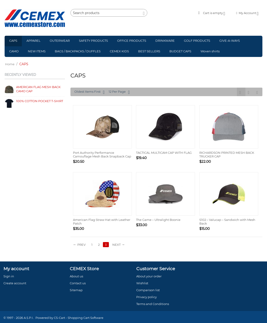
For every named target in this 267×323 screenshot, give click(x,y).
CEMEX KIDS (119, 51)
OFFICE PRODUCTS (131, 40)
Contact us (78, 283)
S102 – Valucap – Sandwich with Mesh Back (227, 221)
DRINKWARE (165, 40)
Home (10, 64)
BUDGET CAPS (180, 51)
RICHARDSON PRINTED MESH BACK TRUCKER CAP (226, 154)
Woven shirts (210, 51)
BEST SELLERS (149, 51)
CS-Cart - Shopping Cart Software (78, 318)
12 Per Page (119, 92)
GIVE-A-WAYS (229, 40)
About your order (149, 276)
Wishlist (142, 283)
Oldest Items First (89, 92)
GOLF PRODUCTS (197, 40)
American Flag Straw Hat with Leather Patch (101, 221)
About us (76, 276)
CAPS (13, 40)
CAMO (14, 51)
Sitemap (76, 290)
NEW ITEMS (37, 51)
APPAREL (33, 40)
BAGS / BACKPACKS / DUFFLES (78, 51)
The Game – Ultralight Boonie (158, 220)
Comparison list (148, 290)
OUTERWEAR (60, 40)
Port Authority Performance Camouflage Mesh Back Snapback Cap (102, 154)
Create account (14, 283)
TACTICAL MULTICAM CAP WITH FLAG (164, 152)
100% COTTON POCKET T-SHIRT (39, 101)
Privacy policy (146, 297)
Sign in (8, 276)
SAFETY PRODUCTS (93, 40)
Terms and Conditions (152, 304)
